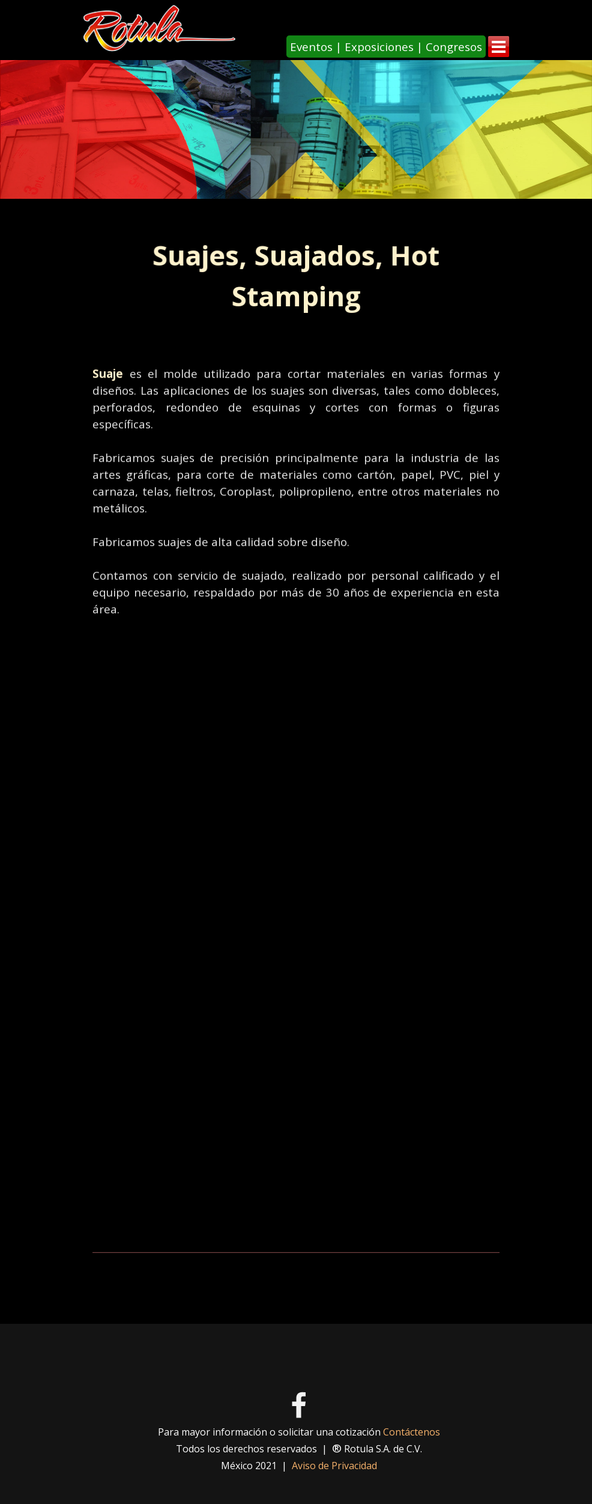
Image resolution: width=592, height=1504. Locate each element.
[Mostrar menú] (498, 46)
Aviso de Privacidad (334, 1465)
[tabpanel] (296, 275)
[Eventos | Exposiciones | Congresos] (386, 46)
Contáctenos (411, 1432)
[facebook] (299, 1405)
